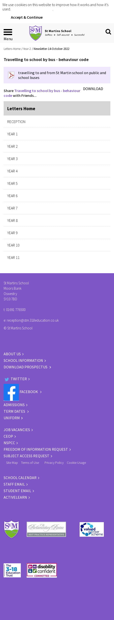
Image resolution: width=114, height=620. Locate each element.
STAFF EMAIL (14, 484)
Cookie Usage (76, 462)
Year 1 (12, 134)
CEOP (8, 436)
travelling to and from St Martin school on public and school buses (62, 75)
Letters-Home (12, 49)
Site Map (12, 462)
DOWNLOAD (93, 88)
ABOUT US (12, 353)
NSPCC (9, 442)
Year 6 (12, 195)
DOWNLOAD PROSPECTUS (26, 366)
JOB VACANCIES (17, 429)
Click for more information (32, 9)
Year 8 (12, 220)
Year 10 (13, 245)
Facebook (21, 391)
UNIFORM (12, 417)
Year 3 (12, 158)
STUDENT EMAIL (17, 490)
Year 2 (12, 146)
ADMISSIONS (14, 404)
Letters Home (21, 108)
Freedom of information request (36, 449)
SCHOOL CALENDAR (20, 477)
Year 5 (12, 183)
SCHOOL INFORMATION (23, 360)
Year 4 (12, 171)
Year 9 (12, 232)
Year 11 (13, 257)
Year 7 (12, 208)
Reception (16, 121)
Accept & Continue (27, 17)
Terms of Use (30, 462)
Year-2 (27, 49)
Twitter (15, 378)
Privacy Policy (54, 462)
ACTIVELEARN (15, 497)
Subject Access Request (26, 455)
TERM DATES (15, 411)
